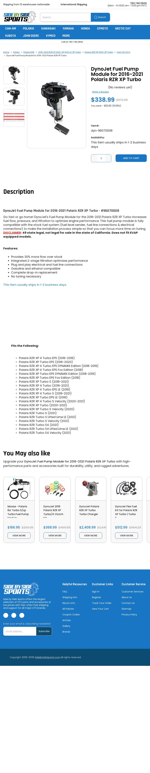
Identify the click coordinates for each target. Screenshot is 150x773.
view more (19, 538)
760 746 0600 (138, 3)
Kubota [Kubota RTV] (12, 36)
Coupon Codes (71, 618)
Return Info (68, 606)
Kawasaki (50, 28)
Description (18, 192)
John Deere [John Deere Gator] (32, 36)
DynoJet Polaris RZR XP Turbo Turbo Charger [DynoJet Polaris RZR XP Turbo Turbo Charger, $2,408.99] (89, 513)
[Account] (136, 17)
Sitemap (126, 612)
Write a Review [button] (100, 92)
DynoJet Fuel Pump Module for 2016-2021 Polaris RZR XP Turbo (69, 462)
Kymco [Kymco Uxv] (52, 36)
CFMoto (104, 28)
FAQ (64, 595)
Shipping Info (69, 600)
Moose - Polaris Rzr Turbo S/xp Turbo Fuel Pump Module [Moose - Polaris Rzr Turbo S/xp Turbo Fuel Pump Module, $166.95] (18, 515)
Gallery (66, 629)
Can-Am (12, 28)
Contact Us (128, 606)
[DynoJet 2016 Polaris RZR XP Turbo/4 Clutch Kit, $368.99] (54, 489)
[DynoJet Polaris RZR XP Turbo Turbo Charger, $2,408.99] (90, 489)
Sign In (95, 595)
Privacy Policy (129, 618)
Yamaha (70, 28)
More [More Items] (67, 36)
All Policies (68, 612)
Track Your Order (101, 606)
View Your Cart (100, 612)
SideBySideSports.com (47, 660)
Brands (66, 635)
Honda (87, 28)
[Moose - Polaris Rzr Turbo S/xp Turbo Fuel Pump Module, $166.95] (19, 489)
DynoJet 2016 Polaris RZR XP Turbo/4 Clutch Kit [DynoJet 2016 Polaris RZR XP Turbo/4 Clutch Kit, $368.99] (54, 513)
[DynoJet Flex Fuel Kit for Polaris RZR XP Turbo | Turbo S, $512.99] (126, 489)
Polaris (30, 28)
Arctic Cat (124, 28)
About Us (127, 600)
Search (102, 17)
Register (96, 600)
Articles (66, 623)
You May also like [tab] (26, 454)
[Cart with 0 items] (145, 17)
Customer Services (132, 595)
